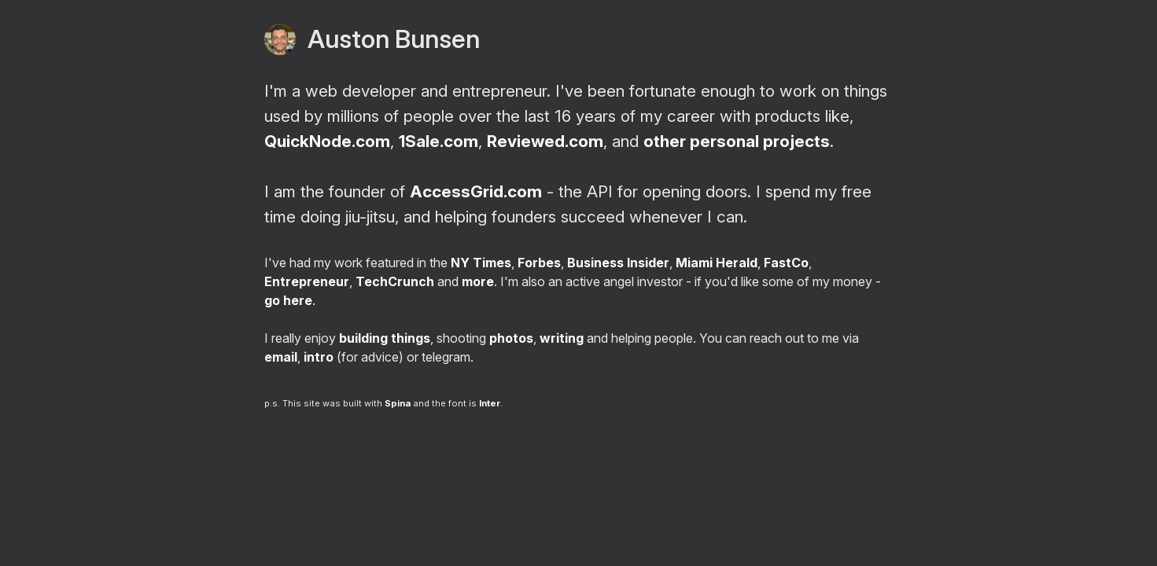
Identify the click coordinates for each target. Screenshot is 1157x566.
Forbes (539, 262)
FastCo (786, 262)
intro (318, 357)
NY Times (481, 262)
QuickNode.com (327, 141)
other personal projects (736, 141)
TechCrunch (395, 281)
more (478, 281)
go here (288, 300)
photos (511, 338)
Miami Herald (716, 262)
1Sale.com (438, 141)
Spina (398, 403)
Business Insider (618, 262)
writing (562, 338)
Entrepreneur (306, 281)
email (280, 357)
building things (384, 338)
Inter (489, 403)
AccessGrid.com (476, 191)
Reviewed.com (545, 141)
